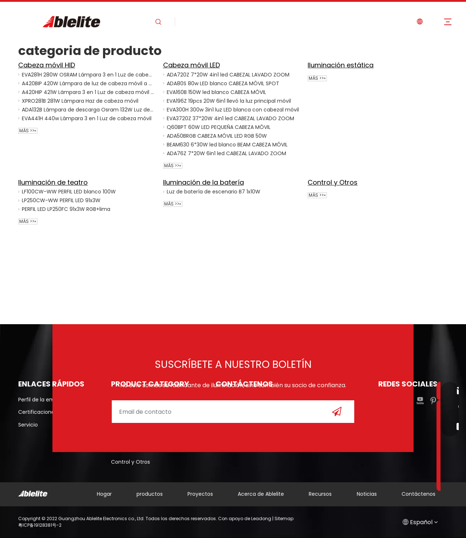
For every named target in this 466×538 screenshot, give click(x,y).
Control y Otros (333, 182)
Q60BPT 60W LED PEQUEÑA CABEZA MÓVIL (218, 127)
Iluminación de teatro (53, 182)
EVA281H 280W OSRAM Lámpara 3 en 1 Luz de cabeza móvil (88, 74)
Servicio (28, 424)
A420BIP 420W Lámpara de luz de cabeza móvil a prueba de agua (88, 83)
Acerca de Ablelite (261, 494)
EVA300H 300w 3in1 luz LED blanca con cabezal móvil (233, 109)
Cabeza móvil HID (46, 65)
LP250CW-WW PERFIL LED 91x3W (61, 200)
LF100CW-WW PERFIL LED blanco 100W (69, 191)
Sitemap (284, 518)
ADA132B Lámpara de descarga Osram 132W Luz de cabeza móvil (88, 109)
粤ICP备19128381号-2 (40, 525)
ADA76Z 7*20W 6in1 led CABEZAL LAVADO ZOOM (226, 153)
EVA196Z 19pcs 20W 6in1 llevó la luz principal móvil (229, 101)
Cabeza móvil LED (191, 65)
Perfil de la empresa (43, 399)
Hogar (104, 494)
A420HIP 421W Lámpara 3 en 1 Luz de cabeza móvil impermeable (88, 92)
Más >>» (27, 131)
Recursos (320, 494)
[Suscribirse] (336, 411)
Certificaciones (37, 412)
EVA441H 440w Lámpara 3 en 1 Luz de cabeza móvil (86, 118)
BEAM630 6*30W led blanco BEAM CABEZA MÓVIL (227, 144)
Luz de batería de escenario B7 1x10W (213, 191)
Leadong (261, 518)
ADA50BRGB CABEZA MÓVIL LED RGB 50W (217, 136)
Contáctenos (418, 494)
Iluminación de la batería (203, 182)
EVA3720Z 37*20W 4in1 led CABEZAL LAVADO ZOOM (230, 118)
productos (150, 494)
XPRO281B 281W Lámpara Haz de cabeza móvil (80, 101)
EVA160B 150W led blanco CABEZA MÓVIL (216, 92)
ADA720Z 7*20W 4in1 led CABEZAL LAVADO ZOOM (228, 74)
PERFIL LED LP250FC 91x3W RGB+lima (66, 209)
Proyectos (200, 494)
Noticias (367, 494)
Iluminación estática (341, 65)
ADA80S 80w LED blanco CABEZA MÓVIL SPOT (223, 83)
